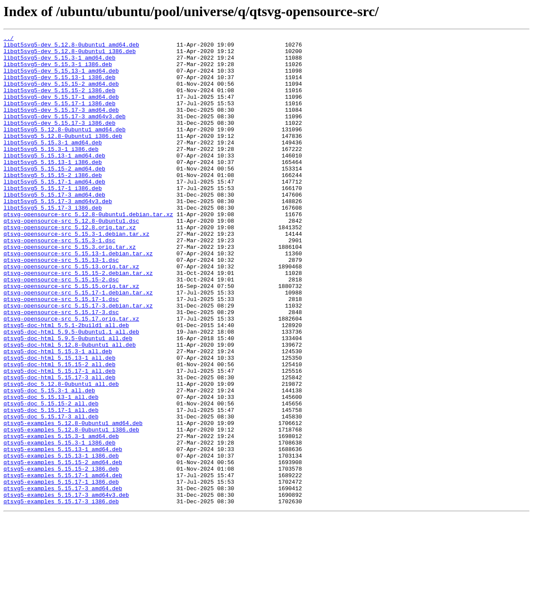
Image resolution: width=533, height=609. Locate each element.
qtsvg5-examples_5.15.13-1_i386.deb (61, 540)
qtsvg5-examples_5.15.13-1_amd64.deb (62, 532)
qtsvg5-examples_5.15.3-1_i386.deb (59, 525)
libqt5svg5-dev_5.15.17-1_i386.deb (59, 117)
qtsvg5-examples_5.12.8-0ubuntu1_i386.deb (71, 509)
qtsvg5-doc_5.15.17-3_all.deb (50, 493)
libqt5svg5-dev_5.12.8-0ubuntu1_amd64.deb (71, 47)
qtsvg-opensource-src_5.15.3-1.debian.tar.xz (76, 274)
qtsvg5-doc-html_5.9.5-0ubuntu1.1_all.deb (71, 391)
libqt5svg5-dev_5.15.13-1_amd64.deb (61, 78)
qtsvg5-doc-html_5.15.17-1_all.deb (59, 438)
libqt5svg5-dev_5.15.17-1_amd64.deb (61, 110)
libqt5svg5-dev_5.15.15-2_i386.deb (59, 102)
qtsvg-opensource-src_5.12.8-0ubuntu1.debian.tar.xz (88, 250)
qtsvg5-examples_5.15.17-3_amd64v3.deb (66, 587)
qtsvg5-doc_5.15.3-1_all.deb (49, 462)
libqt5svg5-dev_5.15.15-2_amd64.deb (61, 94)
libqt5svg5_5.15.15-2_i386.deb (52, 203)
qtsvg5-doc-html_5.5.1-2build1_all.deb (66, 384)
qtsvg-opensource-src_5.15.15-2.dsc (61, 329)
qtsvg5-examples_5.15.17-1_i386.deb (61, 572)
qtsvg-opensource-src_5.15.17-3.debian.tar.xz (78, 360)
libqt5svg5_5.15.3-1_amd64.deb (52, 164)
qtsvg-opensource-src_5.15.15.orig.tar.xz (71, 337)
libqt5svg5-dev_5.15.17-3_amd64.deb (61, 125)
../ (8, 39)
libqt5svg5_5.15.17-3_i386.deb (52, 243)
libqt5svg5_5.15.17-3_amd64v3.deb (57, 235)
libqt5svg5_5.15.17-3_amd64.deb (54, 227)
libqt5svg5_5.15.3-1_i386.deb (50, 172)
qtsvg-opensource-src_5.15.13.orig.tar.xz (71, 313)
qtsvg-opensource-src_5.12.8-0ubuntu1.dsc (71, 258)
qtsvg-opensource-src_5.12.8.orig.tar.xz (69, 266)
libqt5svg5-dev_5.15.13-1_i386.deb (59, 86)
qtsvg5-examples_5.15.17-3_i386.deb (61, 595)
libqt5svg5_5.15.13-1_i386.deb (52, 188)
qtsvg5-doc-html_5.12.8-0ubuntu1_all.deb (69, 407)
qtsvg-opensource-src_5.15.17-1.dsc (61, 352)
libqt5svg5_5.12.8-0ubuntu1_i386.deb (62, 157)
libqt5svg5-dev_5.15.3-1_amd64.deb (59, 63)
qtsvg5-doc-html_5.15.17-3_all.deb (59, 446)
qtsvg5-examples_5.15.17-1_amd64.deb (62, 564)
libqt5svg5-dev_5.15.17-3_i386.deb (59, 141)
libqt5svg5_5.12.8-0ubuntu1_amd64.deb (64, 149)
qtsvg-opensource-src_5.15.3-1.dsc (59, 282)
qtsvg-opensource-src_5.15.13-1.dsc (61, 305)
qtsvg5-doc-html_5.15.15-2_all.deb (59, 431)
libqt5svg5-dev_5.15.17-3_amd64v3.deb (64, 133)
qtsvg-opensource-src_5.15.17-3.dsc (61, 368)
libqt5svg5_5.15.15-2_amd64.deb (54, 196)
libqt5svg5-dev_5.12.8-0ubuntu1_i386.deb (69, 55)
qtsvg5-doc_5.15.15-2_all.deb (50, 478)
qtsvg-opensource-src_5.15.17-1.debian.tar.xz (78, 344)
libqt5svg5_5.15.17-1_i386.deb (52, 219)
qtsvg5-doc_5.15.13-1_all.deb (50, 470)
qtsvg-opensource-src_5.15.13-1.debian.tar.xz (78, 297)
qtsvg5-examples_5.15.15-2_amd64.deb (62, 548)
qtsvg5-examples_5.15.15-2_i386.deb (61, 556)
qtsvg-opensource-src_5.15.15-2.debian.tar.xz (78, 321)
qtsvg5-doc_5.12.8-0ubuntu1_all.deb (61, 454)
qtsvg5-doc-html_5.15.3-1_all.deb (57, 415)
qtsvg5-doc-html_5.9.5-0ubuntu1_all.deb (67, 399)
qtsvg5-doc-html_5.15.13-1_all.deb (59, 423)
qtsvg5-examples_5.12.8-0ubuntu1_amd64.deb (73, 501)
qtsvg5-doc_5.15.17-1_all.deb (50, 485)
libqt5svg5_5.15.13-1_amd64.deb (54, 180)
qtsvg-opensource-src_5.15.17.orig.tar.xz (71, 376)
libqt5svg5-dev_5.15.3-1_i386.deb (57, 70)
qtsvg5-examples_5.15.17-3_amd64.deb (62, 579)
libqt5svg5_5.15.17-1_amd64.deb (54, 211)
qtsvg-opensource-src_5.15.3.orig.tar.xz (69, 290)
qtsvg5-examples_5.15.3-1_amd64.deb (61, 517)
